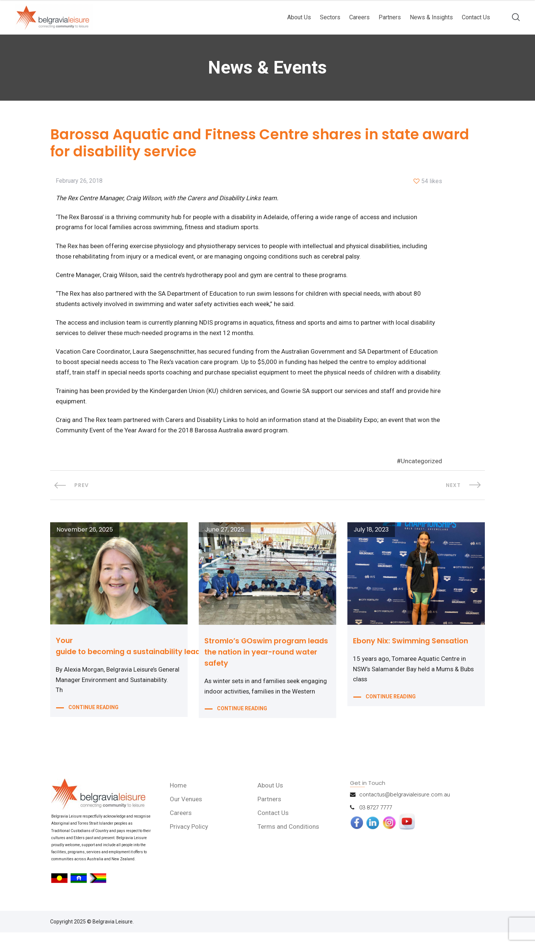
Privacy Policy (189, 839)
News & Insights (431, 17)
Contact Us (476, 17)
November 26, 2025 (84, 542)
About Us (299, 17)
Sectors (330, 17)
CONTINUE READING (93, 721)
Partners (390, 17)
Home (178, 798)
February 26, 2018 (79, 182)
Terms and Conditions (289, 839)
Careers (359, 17)
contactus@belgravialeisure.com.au (404, 807)
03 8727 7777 (375, 820)
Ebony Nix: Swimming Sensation (413, 653)
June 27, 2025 (224, 542)
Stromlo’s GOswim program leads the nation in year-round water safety (263, 664)
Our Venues (186, 811)
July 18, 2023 (371, 542)
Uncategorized (421, 474)
